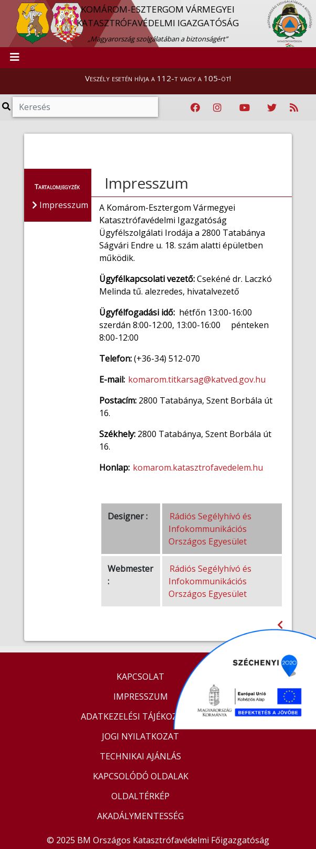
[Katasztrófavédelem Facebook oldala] (195, 108)
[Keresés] (85, 107)
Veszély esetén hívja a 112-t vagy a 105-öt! (158, 78)
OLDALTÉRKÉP (140, 796)
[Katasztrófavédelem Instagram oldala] (217, 108)
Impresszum (146, 183)
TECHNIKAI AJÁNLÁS (140, 756)
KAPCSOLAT (140, 676)
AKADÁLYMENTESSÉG (140, 816)
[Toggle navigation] (14, 57)
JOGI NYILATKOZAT (140, 736)
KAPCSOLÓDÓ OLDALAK (140, 776)
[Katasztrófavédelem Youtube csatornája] (244, 108)
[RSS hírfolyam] (294, 108)
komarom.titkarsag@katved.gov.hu (197, 379)
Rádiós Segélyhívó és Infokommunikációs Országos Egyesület (209, 528)
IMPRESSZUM (140, 696)
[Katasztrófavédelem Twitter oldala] (272, 108)
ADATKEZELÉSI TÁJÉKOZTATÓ (141, 716)
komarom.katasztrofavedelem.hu (198, 467)
